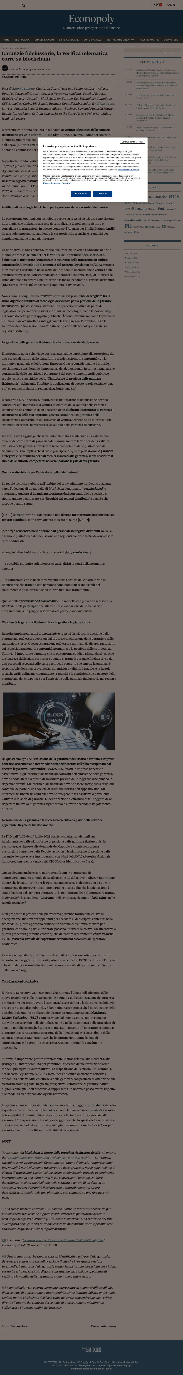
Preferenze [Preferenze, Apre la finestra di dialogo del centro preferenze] (81, 193)
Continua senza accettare (133, 142)
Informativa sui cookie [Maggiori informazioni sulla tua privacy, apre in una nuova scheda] (128, 170)
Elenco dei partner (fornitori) (57, 183)
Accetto (102, 193)
